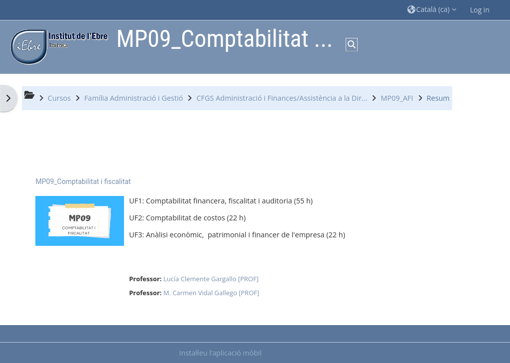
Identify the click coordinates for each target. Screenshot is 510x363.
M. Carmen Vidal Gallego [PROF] (211, 292)
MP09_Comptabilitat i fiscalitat (82, 181)
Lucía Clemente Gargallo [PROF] (210, 278)
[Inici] (57, 46)
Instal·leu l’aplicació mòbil (220, 353)
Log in (480, 9)
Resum (438, 98)
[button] (432, 9)
